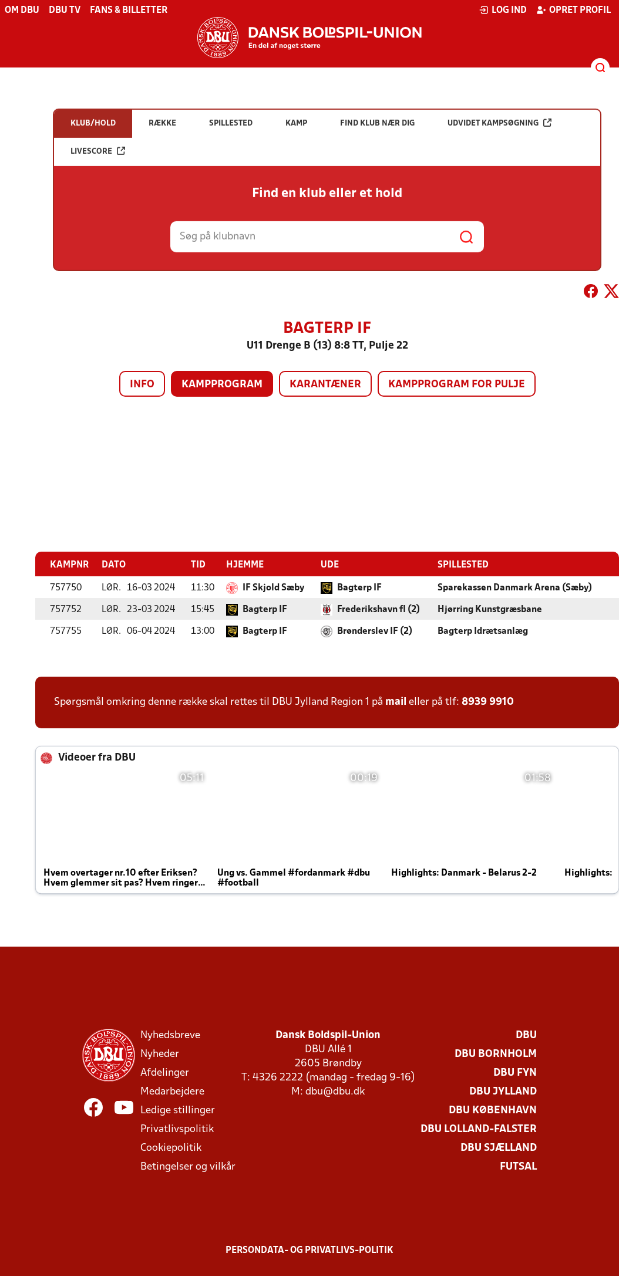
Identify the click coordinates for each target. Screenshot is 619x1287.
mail (395, 702)
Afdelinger (164, 1073)
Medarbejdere (172, 1092)
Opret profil (573, 10)
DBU (526, 1036)
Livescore (97, 199)
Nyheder (159, 1054)
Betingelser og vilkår (188, 1167)
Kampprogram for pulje (456, 385)
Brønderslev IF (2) (374, 631)
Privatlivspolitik (177, 1129)
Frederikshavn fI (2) (378, 610)
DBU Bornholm (496, 1054)
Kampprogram (222, 385)
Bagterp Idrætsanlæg (483, 631)
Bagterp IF (359, 588)
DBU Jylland (503, 1092)
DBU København (493, 1111)
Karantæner (325, 385)
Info (142, 385)
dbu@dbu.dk (335, 1092)
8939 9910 (488, 702)
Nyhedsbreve (170, 1036)
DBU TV (64, 10)
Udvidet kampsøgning (499, 171)
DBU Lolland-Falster (478, 1129)
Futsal (518, 1167)
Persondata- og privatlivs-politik (309, 1251)
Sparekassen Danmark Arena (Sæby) (515, 588)
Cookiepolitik (170, 1148)
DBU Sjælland (498, 1148)
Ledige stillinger (177, 1111)
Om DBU (22, 10)
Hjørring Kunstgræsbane (490, 610)
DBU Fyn (515, 1073)
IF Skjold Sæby (273, 588)
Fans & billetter (128, 10)
